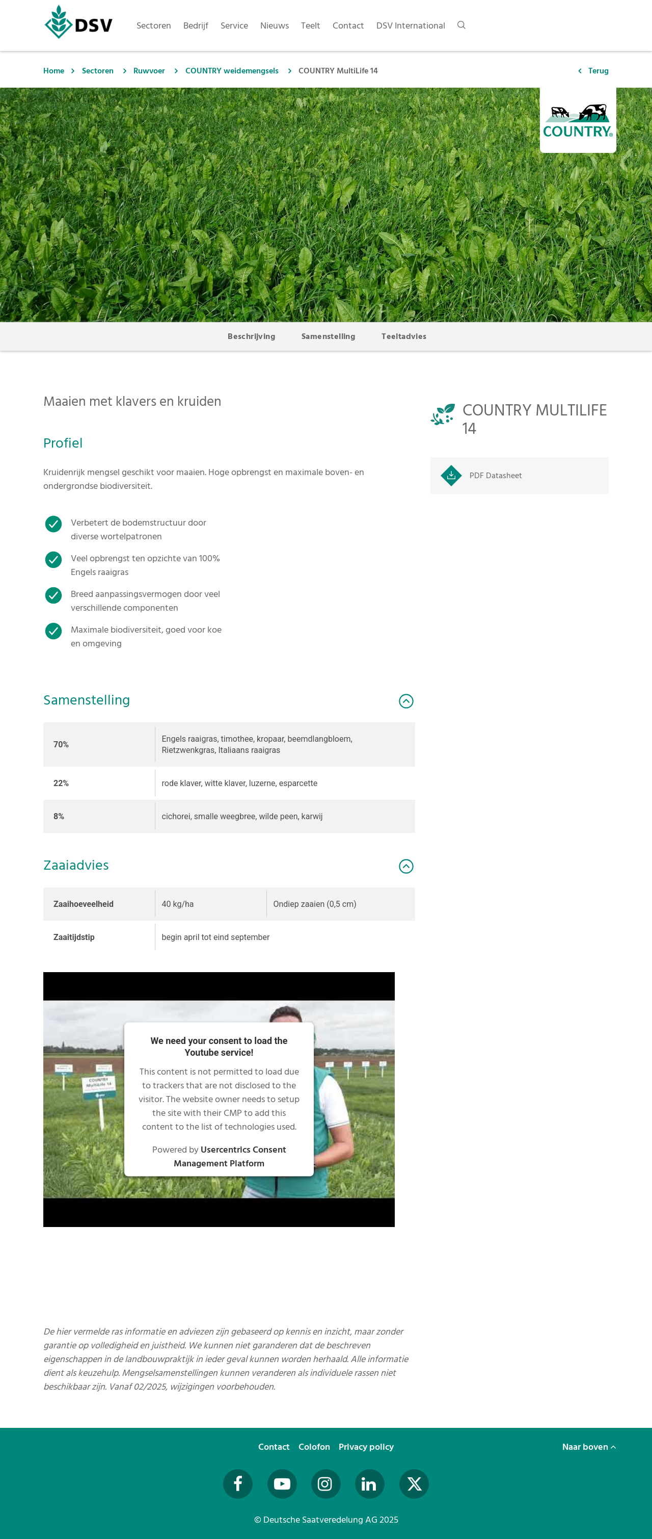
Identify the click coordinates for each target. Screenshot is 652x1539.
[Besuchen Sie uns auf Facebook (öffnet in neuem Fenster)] (238, 1484)
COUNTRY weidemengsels (232, 70)
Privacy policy (367, 1447)
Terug (598, 70)
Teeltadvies (404, 336)
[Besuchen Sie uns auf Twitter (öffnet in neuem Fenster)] (414, 1484)
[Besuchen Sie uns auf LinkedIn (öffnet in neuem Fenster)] (370, 1484)
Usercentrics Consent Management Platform (230, 1156)
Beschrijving (251, 336)
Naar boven (589, 1447)
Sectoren (98, 70)
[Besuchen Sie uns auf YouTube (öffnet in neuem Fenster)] (282, 1484)
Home (53, 70)
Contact (275, 1447)
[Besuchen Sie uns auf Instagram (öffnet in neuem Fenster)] (326, 1484)
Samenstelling (328, 336)
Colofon (315, 1447)
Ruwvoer (149, 70)
